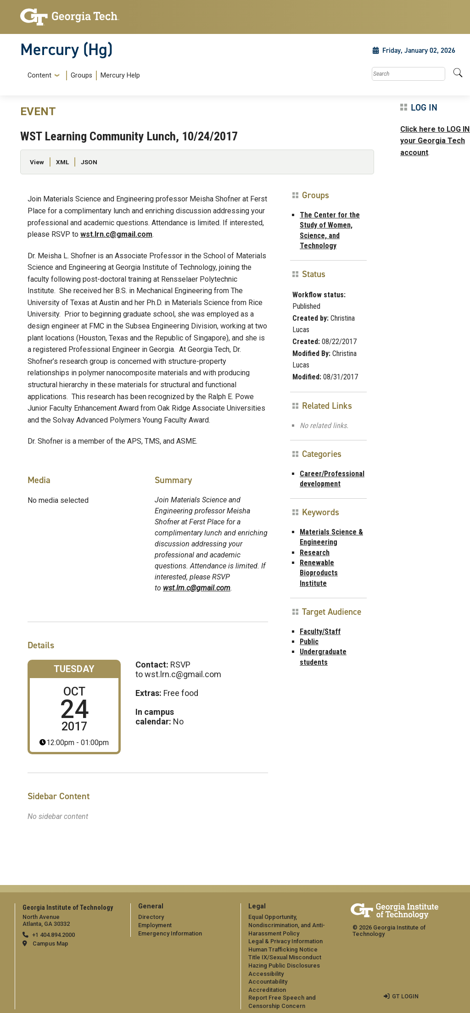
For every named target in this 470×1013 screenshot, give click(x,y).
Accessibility (266, 973)
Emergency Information (170, 933)
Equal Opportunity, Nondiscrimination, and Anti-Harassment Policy (286, 924)
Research (315, 552)
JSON (89, 162)
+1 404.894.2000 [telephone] (53, 934)
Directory (151, 916)
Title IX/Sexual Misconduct (284, 957)
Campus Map (50, 943)
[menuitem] (82, 75)
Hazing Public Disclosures (284, 965)
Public (309, 641)
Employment (155, 925)
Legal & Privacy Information (285, 941)
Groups (81, 75)
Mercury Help (120, 75)
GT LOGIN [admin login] (405, 996)
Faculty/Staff (320, 631)
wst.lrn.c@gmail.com (116, 234)
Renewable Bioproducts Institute (319, 573)
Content (39, 75)
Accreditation (267, 989)
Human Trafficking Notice (283, 949)
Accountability (267, 981)
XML (62, 162)
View (37, 162)
